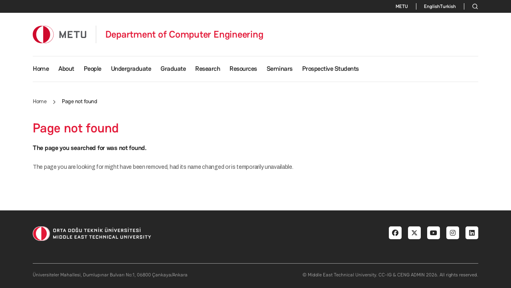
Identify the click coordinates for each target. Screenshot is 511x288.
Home (41, 68)
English (432, 6)
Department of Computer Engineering (184, 34)
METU (402, 6)
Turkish (448, 6)
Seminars (280, 68)
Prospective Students (330, 68)
